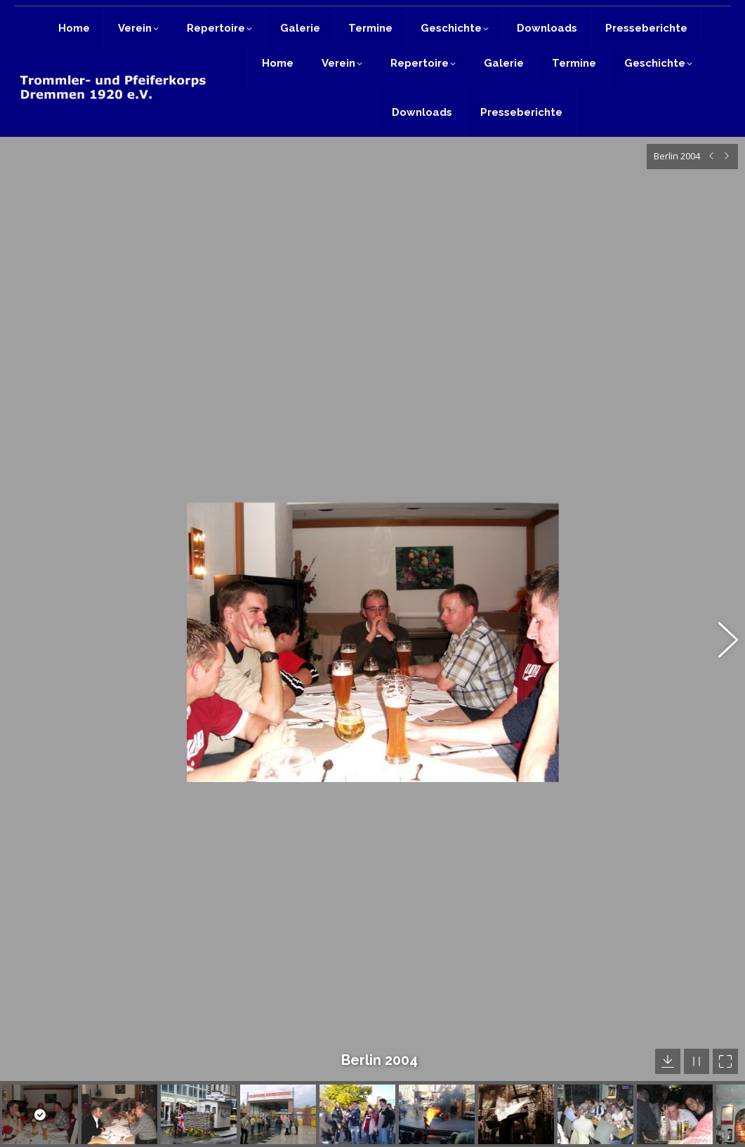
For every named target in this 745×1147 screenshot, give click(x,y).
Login (712, 19)
